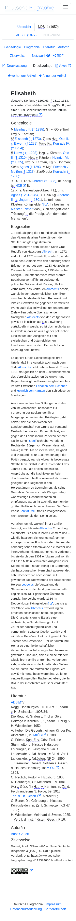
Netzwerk (41, 55)
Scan (61, 66)
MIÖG (37, 735)
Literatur (49, 47)
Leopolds (27, 584)
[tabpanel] (38, 460)
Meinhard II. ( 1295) (29, 129)
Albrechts (52, 289)
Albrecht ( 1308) (43, 181)
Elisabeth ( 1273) (28, 139)
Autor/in (63, 47)
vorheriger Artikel (22, 75)
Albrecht (48, 251)
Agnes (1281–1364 (24, 195)
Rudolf (32, 440)
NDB (18, 185)
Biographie (32, 47)
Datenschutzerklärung (26, 909)
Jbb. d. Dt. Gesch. (24, 796)
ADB (14, 702)
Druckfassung (14, 65)
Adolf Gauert (20, 834)
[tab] (48, 27)
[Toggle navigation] (65, 7)
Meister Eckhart (22, 209)
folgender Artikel (52, 75)
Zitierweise (18, 55)
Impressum (53, 904)
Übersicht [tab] (24, 27)
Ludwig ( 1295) (25, 153)
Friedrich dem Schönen (51, 386)
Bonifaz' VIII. (27, 511)
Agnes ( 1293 (30, 167)
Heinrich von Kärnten (31, 390)
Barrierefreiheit (55, 909)
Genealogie (12, 47)
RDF (58, 55)
